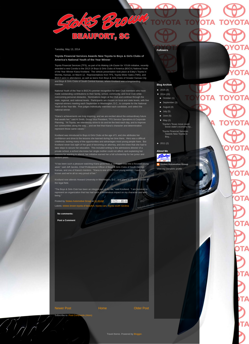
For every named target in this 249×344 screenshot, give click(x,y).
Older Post (141, 308)
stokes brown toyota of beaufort (78, 205)
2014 (163, 94)
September (169, 102)
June (166, 115)
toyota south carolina (118, 205)
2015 (163, 90)
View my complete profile (169, 168)
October (167, 98)
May (165, 120)
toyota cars (101, 205)
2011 (163, 143)
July (165, 111)
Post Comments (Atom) (80, 315)
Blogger (138, 334)
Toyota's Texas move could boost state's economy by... (177, 125)
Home (102, 308)
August (167, 107)
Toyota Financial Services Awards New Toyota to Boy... (175, 134)
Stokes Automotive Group (174, 164)
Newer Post (63, 308)
